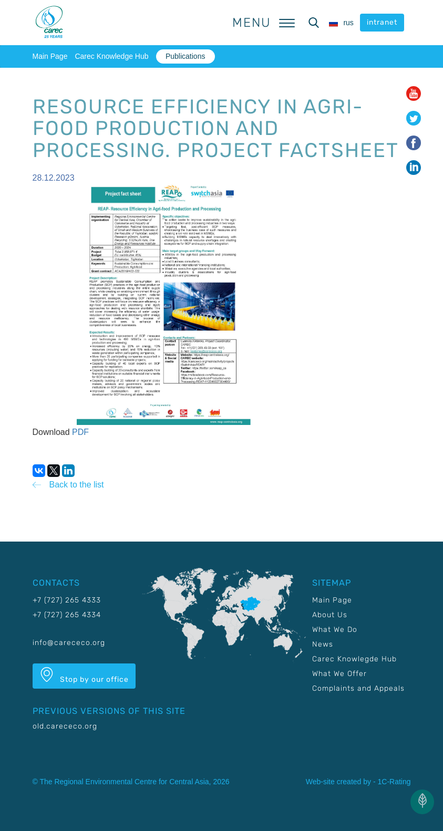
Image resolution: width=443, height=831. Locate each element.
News (322, 644)
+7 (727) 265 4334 (67, 614)
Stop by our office (84, 675)
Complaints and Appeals (358, 688)
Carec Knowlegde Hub (354, 659)
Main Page (50, 56)
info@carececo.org (69, 642)
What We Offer (339, 673)
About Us (329, 614)
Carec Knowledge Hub (111, 56)
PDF (80, 432)
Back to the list (76, 484)
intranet (382, 22)
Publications (185, 56)
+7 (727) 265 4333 (67, 600)
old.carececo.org (65, 726)
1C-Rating (393, 781)
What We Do (334, 629)
